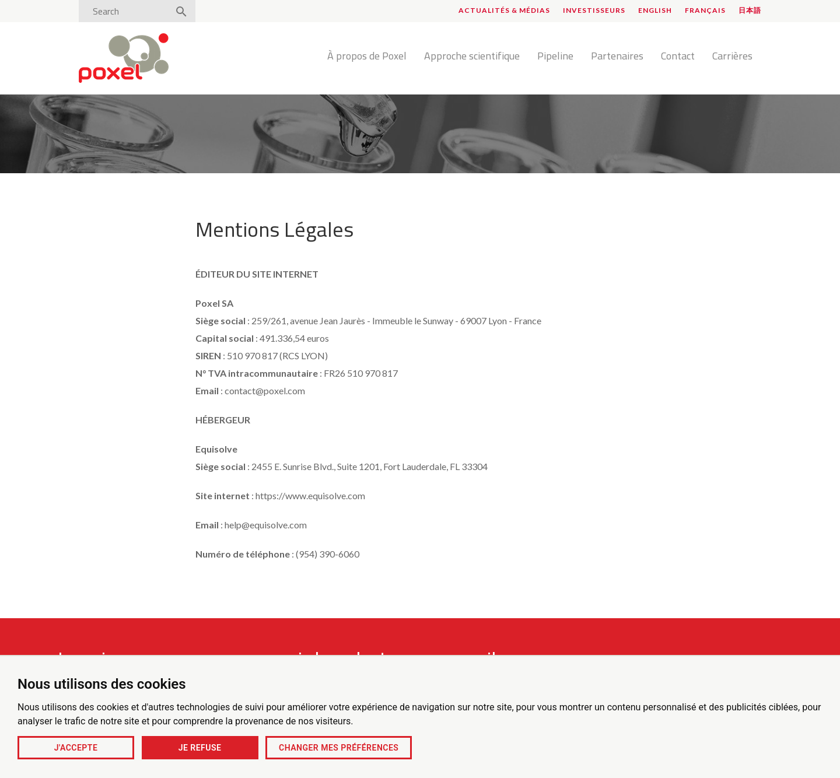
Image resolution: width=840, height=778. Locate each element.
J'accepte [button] (76, 747)
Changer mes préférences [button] (338, 747)
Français (705, 10)
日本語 (749, 10)
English (655, 10)
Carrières (732, 56)
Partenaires (617, 56)
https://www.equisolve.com (310, 495)
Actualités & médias (504, 10)
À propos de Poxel (367, 56)
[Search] (127, 11)
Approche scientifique (472, 56)
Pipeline (555, 56)
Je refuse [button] (200, 747)
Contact (678, 56)
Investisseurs (594, 10)
